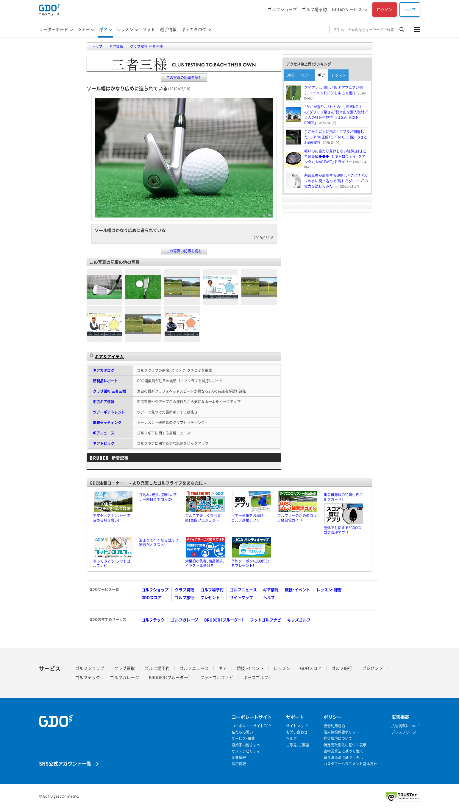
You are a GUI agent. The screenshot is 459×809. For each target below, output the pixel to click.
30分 (291, 75)
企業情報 (239, 758)
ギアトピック (103, 443)
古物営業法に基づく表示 (343, 751)
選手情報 (168, 29)
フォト (149, 29)
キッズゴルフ (298, 619)
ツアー (83, 29)
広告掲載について (405, 726)
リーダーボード (53, 29)
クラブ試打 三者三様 (109, 391)
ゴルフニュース (243, 589)
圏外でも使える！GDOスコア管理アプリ (342, 530)
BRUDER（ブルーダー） (224, 619)
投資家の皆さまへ (246, 745)
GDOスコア (151, 597)
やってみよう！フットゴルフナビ (111, 563)
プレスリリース (403, 732)
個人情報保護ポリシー (341, 732)
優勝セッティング (107, 422)
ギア (103, 29)
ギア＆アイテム (109, 356)
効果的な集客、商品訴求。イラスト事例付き (205, 563)
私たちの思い (242, 732)
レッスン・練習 (329, 589)
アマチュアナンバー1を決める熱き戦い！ (112, 518)
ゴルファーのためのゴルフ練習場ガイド (297, 518)
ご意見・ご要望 (297, 745)
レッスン (125, 29)
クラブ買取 (184, 589)
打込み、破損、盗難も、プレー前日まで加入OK (158, 497)
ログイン (384, 9)
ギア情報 (271, 589)
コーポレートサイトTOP (251, 726)
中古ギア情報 (103, 401)
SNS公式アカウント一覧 (65, 763)
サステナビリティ (246, 751)
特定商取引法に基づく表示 (345, 745)
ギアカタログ (193, 29)
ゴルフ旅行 (184, 597)
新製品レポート (105, 380)
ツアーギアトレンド (109, 412)
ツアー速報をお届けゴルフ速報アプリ (247, 518)
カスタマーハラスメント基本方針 (350, 764)
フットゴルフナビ (265, 619)
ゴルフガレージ (184, 619)
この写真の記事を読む (184, 77)
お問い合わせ (296, 732)
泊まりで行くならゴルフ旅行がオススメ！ (158, 543)
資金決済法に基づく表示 (343, 758)
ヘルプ (410, 9)
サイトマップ (241, 597)
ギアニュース (103, 433)
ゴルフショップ (282, 9)
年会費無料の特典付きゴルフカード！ (343, 497)
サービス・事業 (243, 738)
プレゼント (210, 597)
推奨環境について (338, 738)
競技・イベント (297, 589)
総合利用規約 (334, 726)
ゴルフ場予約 (314, 9)
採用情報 (239, 764)
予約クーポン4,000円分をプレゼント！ (250, 563)
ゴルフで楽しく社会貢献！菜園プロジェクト (203, 518)
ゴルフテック (153, 619)
